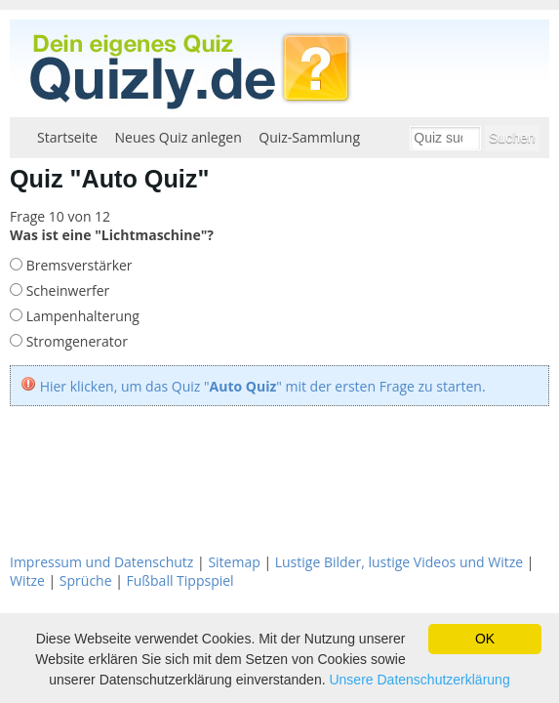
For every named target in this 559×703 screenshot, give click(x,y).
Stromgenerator (75, 341)
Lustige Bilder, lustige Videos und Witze (399, 562)
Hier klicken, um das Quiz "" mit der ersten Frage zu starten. (263, 386)
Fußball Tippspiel (180, 580)
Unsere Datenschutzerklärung (419, 679)
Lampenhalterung (81, 316)
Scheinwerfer (65, 290)
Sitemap (234, 562)
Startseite (67, 137)
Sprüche (86, 580)
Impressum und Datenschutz (101, 562)
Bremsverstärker (77, 265)
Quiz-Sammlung (309, 137)
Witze (27, 580)
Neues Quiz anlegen (178, 137)
